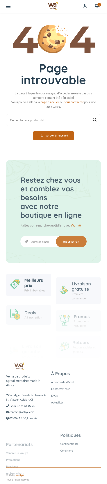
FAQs (54, 425)
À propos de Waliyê (62, 411)
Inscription (71, 241)
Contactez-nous (60, 418)
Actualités (57, 431)
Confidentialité (69, 467)
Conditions (66, 474)
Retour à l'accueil (54, 135)
